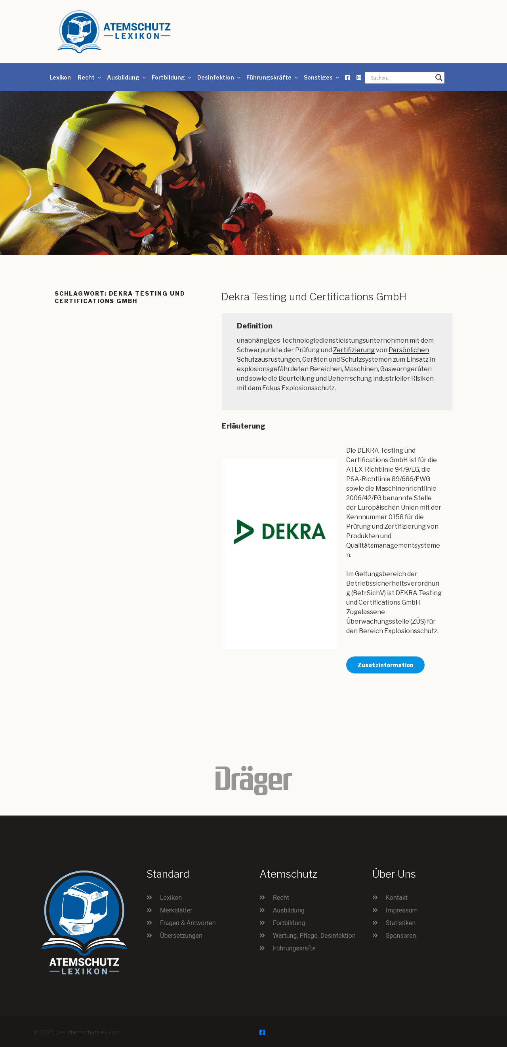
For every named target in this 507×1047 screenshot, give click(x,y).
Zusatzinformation (385, 665)
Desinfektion (219, 77)
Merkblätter (176, 910)
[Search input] (401, 77)
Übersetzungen (181, 935)
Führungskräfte (272, 77)
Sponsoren (401, 935)
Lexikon (60, 77)
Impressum (402, 910)
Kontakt (397, 897)
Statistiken (401, 923)
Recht (90, 77)
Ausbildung (127, 77)
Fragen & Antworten (188, 923)
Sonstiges (322, 77)
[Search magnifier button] (438, 77)
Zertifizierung (354, 350)
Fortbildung (172, 77)
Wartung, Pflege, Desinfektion (314, 935)
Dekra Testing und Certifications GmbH (313, 296)
